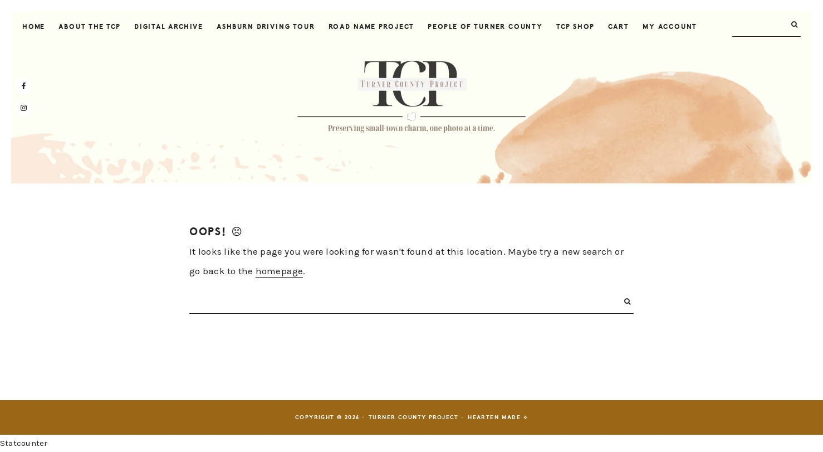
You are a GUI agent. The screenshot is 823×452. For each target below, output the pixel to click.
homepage (279, 270)
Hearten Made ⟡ (498, 417)
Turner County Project (411, 97)
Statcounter (23, 443)
